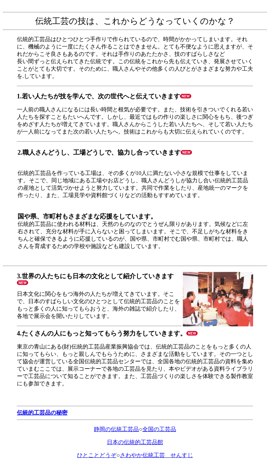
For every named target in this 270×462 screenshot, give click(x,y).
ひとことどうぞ (96, 455)
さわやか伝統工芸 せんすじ (156, 455)
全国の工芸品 (159, 429)
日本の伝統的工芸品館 (135, 442)
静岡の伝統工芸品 (116, 429)
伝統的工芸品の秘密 (42, 413)
